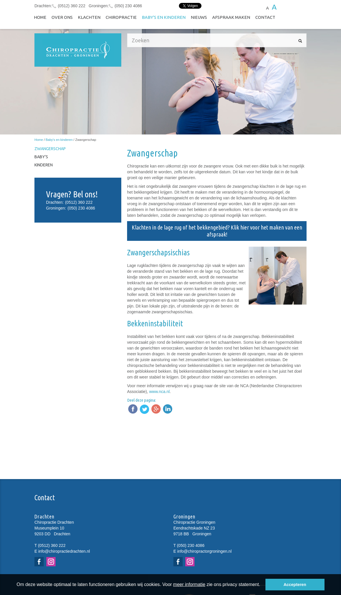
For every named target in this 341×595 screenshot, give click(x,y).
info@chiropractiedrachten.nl (64, 551)
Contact (265, 17)
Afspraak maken (231, 17)
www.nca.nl (159, 391)
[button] (262, 585)
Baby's (41, 156)
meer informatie (189, 584)
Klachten (89, 17)
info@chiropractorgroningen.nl (204, 551)
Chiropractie (121, 17)
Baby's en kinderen (164, 17)
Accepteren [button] (294, 584)
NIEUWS (199, 17)
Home (40, 17)
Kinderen (43, 165)
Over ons (62, 17)
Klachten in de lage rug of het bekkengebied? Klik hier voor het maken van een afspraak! (217, 231)
